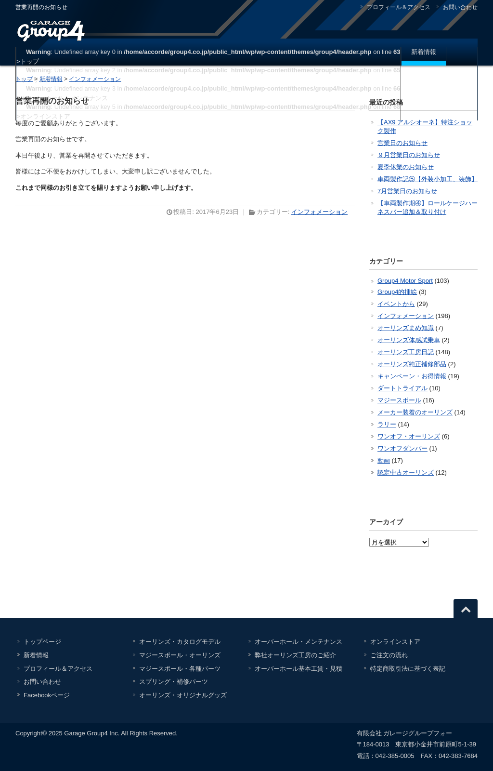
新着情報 (423, 51)
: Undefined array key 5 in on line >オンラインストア (208, 111)
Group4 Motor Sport (405, 280)
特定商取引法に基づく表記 (407, 668)
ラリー (386, 424)
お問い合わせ (460, 7)
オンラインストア (395, 641)
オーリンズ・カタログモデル (180, 641)
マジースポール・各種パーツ (180, 668)
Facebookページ (47, 695)
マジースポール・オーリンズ (180, 655)
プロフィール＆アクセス (398, 7)
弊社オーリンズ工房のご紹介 (295, 655)
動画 (383, 460)
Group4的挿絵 (397, 291)
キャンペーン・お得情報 (411, 376)
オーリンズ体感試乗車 (408, 340)
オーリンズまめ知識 (405, 328)
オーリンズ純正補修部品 (411, 364)
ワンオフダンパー (402, 448)
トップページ (42, 641)
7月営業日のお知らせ (407, 191)
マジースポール (399, 400)
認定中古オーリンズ (405, 472)
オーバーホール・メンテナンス (298, 641)
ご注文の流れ (389, 655)
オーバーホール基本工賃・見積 (298, 668)
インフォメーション (319, 211)
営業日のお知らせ (402, 142)
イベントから (396, 303)
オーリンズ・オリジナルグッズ (183, 695)
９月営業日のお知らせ (408, 155)
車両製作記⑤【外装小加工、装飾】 (427, 179)
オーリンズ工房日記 (405, 352)
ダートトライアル (402, 388)
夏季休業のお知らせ (405, 167)
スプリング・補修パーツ (173, 681)
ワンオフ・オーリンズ (408, 436)
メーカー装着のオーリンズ (415, 412)
